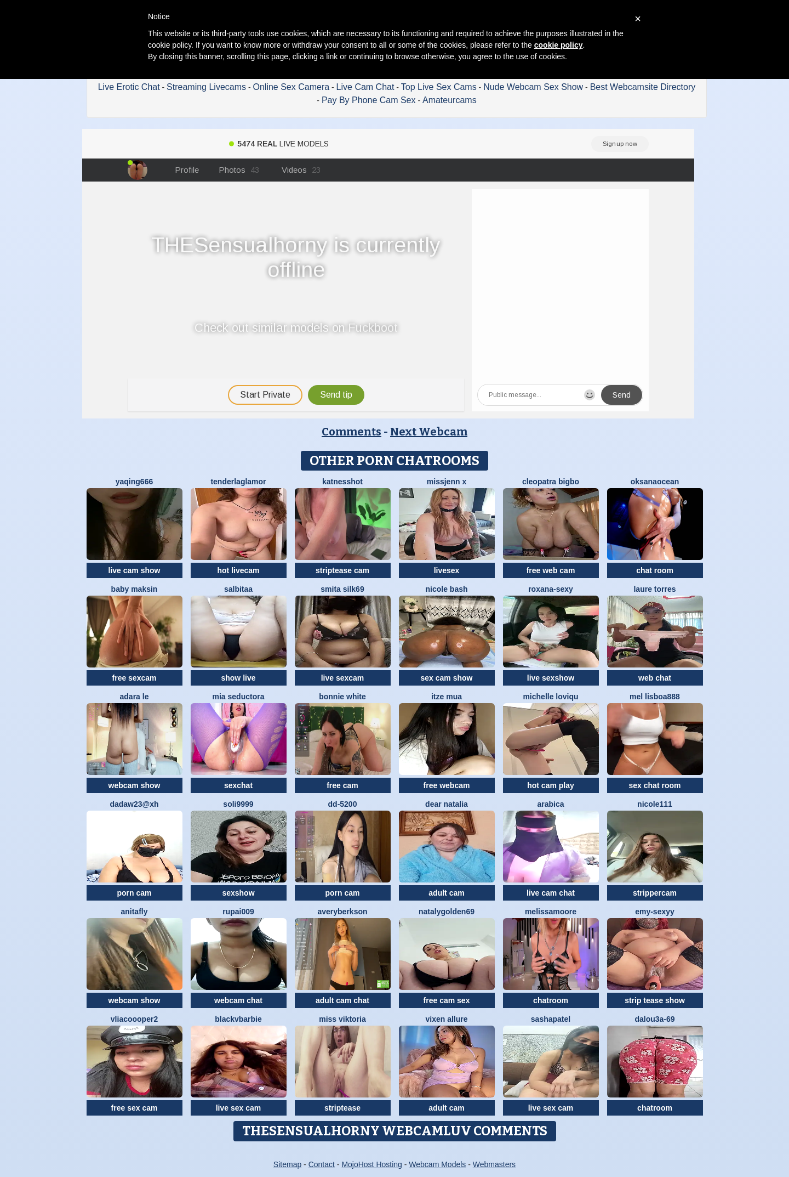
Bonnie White (342, 696)
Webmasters (494, 1164)
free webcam (447, 785)
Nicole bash (446, 589)
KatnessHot (342, 481)
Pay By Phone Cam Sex (369, 100)
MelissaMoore (550, 911)
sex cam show (447, 678)
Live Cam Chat (365, 87)
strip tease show (655, 1000)
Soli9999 (238, 804)
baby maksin (134, 589)
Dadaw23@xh (134, 804)
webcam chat (238, 1000)
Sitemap (287, 1164)
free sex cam (134, 1108)
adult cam (446, 893)
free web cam (551, 570)
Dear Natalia (446, 804)
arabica (550, 804)
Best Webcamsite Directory (643, 87)
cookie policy (558, 45)
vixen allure (446, 1019)
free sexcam (134, 678)
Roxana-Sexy (550, 589)
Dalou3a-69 (654, 1019)
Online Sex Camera (291, 87)
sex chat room (655, 785)
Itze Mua (446, 696)
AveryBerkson (342, 911)
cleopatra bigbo (550, 481)
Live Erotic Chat (129, 87)
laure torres (654, 589)
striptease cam (342, 570)
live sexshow (550, 678)
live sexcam (342, 678)
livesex (447, 570)
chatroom (550, 1000)
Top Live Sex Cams (439, 87)
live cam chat (551, 893)
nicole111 (654, 804)
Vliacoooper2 (134, 1019)
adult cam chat (342, 1000)
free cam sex (447, 1000)
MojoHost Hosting (371, 1164)
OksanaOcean (655, 481)
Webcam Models (437, 1164)
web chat (654, 678)
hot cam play (550, 785)
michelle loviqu (550, 696)
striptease (342, 1108)
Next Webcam (428, 431)
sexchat (238, 785)
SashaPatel (550, 1019)
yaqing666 (134, 481)
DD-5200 (342, 804)
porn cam (134, 893)
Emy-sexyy (654, 911)
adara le (134, 696)
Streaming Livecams (206, 87)
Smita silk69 (342, 589)
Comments (351, 431)
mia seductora (239, 696)
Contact (321, 1164)
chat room (654, 570)
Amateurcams (449, 100)
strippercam (655, 893)
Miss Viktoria (342, 1019)
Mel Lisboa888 (655, 696)
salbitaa (238, 589)
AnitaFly (134, 911)
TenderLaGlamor (238, 481)
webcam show (134, 785)
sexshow (238, 893)
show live (238, 678)
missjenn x (446, 481)
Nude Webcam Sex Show (533, 87)
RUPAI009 (238, 911)
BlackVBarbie (238, 1019)
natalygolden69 (446, 911)
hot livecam (238, 570)
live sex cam (238, 1108)
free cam (342, 785)
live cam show (134, 570)
